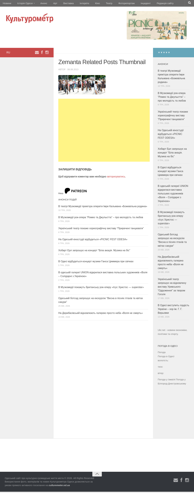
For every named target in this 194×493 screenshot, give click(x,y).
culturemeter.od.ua (59, 486)
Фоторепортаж (116, 4)
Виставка (63, 4)
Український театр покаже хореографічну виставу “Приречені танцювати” (101, 229)
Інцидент (134, 4)
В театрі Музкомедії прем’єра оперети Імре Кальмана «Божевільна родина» (102, 207)
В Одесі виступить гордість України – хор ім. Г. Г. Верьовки (173, 310)
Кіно (89, 4)
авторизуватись (116, 177)
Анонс (41, 4)
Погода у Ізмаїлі (166, 380)
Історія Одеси (23, 4)
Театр (100, 4)
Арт (51, 4)
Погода (161, 353)
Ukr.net (161, 331)
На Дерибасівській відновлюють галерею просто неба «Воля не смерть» (100, 314)
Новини (6, 4)
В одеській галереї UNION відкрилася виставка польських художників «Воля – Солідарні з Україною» (173, 195)
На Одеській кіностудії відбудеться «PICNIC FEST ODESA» (92, 240)
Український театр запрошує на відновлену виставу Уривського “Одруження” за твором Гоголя (172, 288)
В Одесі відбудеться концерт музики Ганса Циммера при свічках (95, 262)
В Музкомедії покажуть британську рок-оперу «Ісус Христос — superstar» (101, 288)
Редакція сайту (152, 4)
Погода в (166, 357)
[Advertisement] (104, 131)
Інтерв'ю (78, 4)
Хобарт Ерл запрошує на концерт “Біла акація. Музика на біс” (94, 251)
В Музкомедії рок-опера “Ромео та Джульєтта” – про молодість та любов (100, 218)
